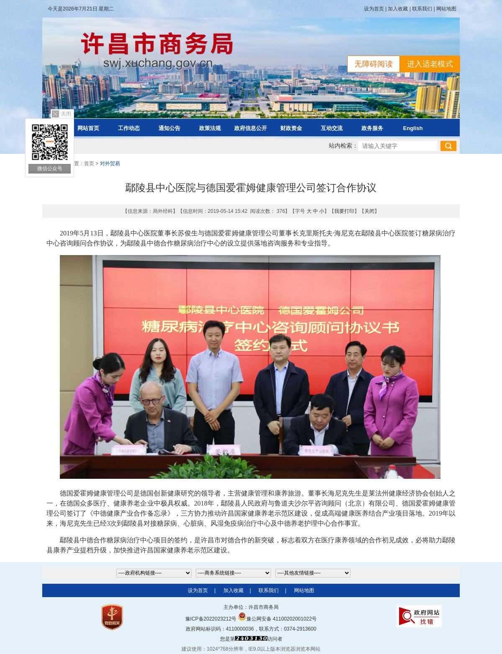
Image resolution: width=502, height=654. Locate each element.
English (413, 128)
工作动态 (129, 128)
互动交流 (332, 128)
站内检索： (343, 146)
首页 (89, 163)
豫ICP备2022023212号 (211, 619)
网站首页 (88, 128)
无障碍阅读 (373, 64)
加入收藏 (398, 9)
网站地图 (446, 9)
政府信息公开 (250, 128)
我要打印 (344, 211)
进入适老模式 (430, 64)
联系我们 (422, 9)
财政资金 (291, 128)
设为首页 (374, 9)
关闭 (66, 114)
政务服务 (372, 128)
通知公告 (169, 128)
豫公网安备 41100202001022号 (277, 619)
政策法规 (210, 128)
